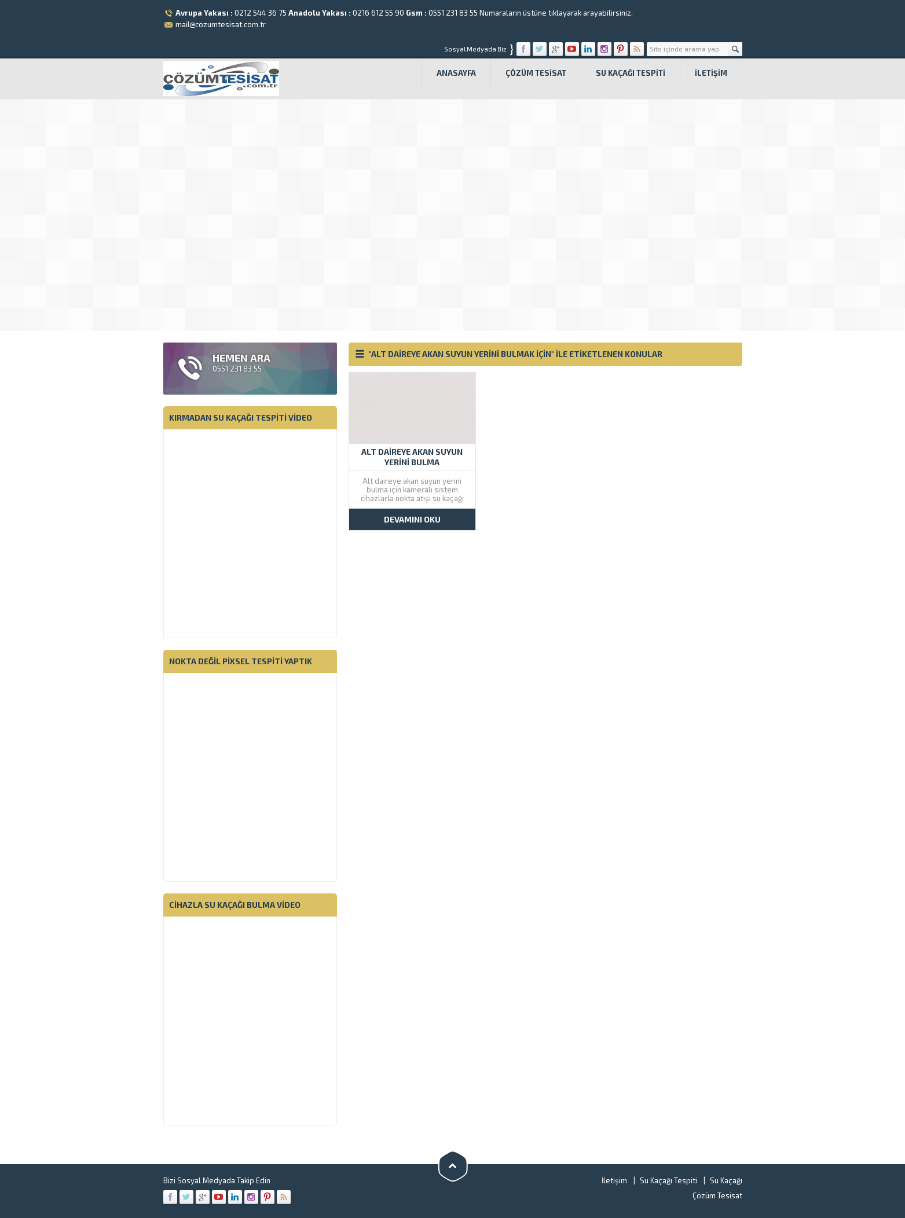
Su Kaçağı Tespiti (630, 73)
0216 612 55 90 (378, 12)
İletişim (711, 73)
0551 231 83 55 (453, 12)
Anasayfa (456, 73)
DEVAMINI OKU (412, 519)
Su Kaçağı (726, 1180)
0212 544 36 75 (261, 12)
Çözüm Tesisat (535, 73)
